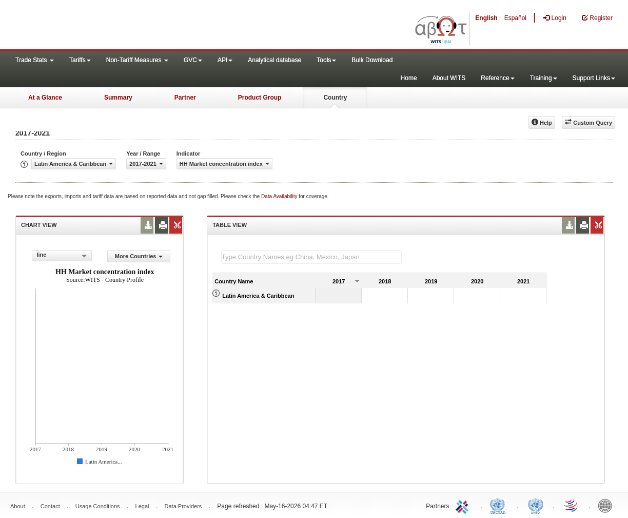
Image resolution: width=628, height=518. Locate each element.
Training (543, 78)
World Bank (607, 505)
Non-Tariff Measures (137, 60)
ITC (464, 505)
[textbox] (311, 257)
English (486, 18)
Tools (326, 60)
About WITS (449, 78)
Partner (185, 97)
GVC (193, 60)
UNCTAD (499, 505)
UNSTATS (535, 505)
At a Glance (45, 97)
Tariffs (80, 60)
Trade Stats (34, 60)
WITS (102, 25)
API (225, 60)
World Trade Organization (571, 505)
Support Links (594, 78)
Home (409, 78)
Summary (118, 97)
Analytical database (274, 60)
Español (515, 18)
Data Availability (280, 196)
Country (335, 97)
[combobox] (62, 255)
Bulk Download (371, 60)
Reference (497, 78)
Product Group (260, 97)
